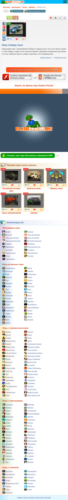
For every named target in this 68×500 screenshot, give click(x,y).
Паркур (28, 298)
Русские (28, 256)
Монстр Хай (30, 362)
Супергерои (8, 310)
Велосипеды (8, 474)
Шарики (28, 319)
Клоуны (28, 422)
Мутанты (7, 432)
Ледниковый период (33, 353)
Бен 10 (6, 335)
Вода (5, 274)
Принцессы (30, 444)
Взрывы (28, 271)
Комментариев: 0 (46, 57)
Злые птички (8, 350)
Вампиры (29, 404)
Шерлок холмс (31, 392)
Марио (6, 359)
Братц (28, 335)
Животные (29, 419)
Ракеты (6, 486)
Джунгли (7, 277)
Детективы (7, 416)
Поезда (28, 483)
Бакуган (28, 332)
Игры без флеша (32, 234)
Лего (5, 289)
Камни (28, 283)
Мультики (7, 295)
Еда (5, 280)
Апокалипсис (8, 268)
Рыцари (28, 450)
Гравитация (30, 274)
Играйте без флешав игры (52, 76)
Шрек (5, 395)
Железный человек (32, 344)
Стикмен (29, 456)
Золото (28, 280)
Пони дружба (30, 371)
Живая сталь (8, 347)
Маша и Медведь (32, 359)
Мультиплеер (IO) (32, 247)
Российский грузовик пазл (11, 180)
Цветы (28, 316)
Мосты (28, 292)
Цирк (5, 319)
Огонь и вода (8, 368)
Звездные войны (32, 347)
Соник (6, 383)
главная (19, 497)
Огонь (28, 295)
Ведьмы (6, 407)
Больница (7, 271)
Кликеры (7, 244)
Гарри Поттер (8, 341)
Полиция (7, 441)
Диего (28, 341)
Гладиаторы (30, 410)
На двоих (29, 250)
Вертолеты (29, 474)
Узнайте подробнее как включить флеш (20, 76)
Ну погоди (29, 365)
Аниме (6, 231)
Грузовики (7, 477)
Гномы (6, 413)
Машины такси (56, 178)
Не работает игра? (60, 57)
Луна (27, 289)
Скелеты (29, 453)
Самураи (7, 453)
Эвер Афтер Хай (32, 395)
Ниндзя (6, 435)
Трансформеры (9, 386)
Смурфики (29, 380)
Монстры (29, 428)
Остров (6, 298)
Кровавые (29, 244)
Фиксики (29, 386)
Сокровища (8, 307)
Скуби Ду (29, 377)
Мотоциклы (30, 480)
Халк (5, 389)
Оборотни (29, 435)
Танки (28, 489)
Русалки (7, 450)
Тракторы (7, 492)
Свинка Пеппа (31, 374)
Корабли (29, 477)
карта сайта (40, 497)
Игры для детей (31, 238)
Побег (6, 304)
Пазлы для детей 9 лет (34, 11)
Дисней (6, 344)
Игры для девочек (10, 238)
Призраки (7, 444)
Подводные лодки (10, 483)
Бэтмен (6, 338)
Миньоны (7, 362)
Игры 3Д (7, 234)
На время (7, 250)
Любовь (6, 292)
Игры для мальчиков (11, 241)
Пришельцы (8, 447)
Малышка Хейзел (32, 356)
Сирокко (34, 203)
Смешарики (8, 380)
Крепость (29, 286)
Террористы (8, 459)
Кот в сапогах (30, 350)
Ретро (6, 256)
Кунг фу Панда (9, 353)
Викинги (28, 407)
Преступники (30, 441)
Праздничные (9, 253)
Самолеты (29, 486)
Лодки (6, 480)
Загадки (28, 231)
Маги (5, 428)
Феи (5, 462)
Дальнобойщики (31, 413)
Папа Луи (7, 371)
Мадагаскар (8, 356)
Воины (6, 410)
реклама (48, 497)
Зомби (6, 422)
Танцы (28, 310)
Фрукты (6, 316)
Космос (6, 286)
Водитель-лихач (34, 178)
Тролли (28, 459)
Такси (6, 489)
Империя (7, 283)
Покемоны (29, 438)
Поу (5, 374)
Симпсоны (7, 377)
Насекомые (30, 432)
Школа (6, 322)
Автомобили (16, 11)
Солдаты (7, 456)
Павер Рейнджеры (32, 368)
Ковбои (6, 425)
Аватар (6, 332)
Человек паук (8, 392)
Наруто (6, 365)
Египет (28, 277)
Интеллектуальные (32, 241)
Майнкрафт (8, 247)
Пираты (6, 438)
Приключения (30, 253)
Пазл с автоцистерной (11, 203)
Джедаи (28, 416)
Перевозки (7, 301)
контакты (32, 497)
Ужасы (6, 313)
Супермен (29, 383)
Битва (28, 268)
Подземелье (30, 304)
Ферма (28, 313)
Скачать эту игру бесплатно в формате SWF (30, 155)
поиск (25, 497)
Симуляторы (8, 259)
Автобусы (7, 471)
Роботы (28, 447)
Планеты (29, 301)
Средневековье (31, 307)
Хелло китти (30, 389)
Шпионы (29, 462)
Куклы (28, 425)
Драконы (7, 419)
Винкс (28, 338)
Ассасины (7, 404)
